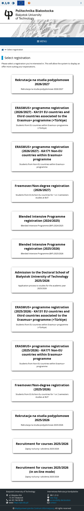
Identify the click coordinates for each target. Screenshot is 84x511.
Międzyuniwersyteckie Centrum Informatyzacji (34, 508)
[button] (3, 3)
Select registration (17, 58)
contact (53, 502)
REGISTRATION (42, 30)
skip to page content (1, 1)
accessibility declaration (60, 500)
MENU (42, 41)
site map (53, 497)
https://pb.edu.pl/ (21, 502)
